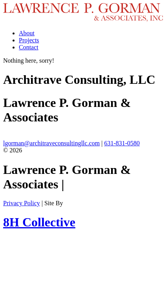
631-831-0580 (122, 143)
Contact (28, 47)
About (27, 33)
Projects (29, 40)
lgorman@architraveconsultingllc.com (51, 143)
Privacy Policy (21, 203)
